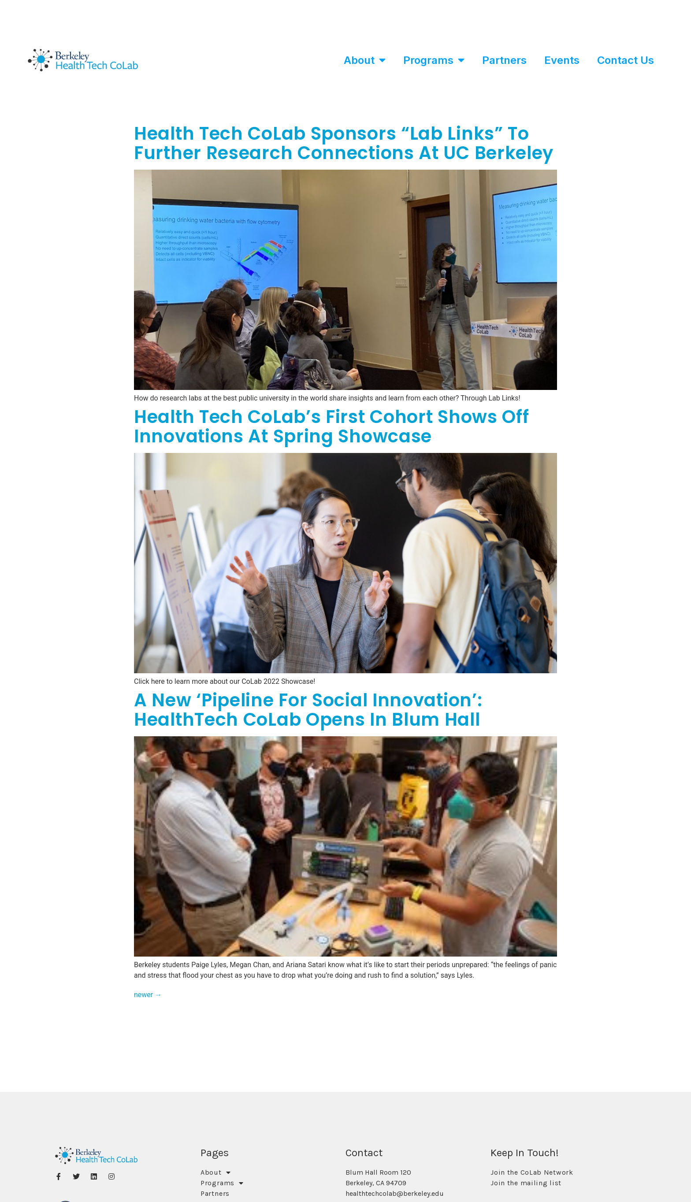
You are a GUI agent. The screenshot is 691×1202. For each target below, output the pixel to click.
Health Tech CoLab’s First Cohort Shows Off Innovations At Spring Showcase (331, 426)
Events (562, 60)
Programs (433, 60)
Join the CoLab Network (531, 1172)
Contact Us (625, 60)
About (365, 60)
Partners (504, 60)
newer (148, 995)
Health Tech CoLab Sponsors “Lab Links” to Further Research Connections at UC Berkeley (344, 143)
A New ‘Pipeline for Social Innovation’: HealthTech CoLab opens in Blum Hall (308, 710)
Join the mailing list (525, 1183)
